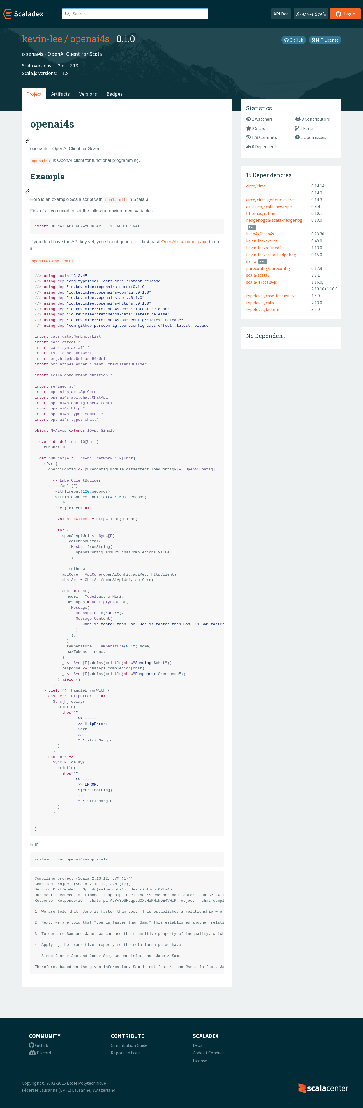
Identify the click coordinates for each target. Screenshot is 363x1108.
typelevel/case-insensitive (271, 295)
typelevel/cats (260, 302)
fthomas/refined (262, 213)
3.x (61, 65)
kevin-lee (42, 38)
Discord (40, 1053)
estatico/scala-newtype (269, 206)
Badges (114, 94)
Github (38, 1045)
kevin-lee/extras (262, 241)
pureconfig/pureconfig (268, 268)
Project (34, 94)
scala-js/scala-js (261, 282)
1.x (65, 73)
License (200, 1060)
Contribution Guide (129, 1045)
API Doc (281, 14)
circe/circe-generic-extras (270, 199)
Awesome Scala (311, 13)
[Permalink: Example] (27, 192)
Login (345, 14)
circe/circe (256, 186)
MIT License (325, 40)
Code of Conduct (208, 1053)
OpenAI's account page (184, 241)
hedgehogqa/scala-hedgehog (274, 220)
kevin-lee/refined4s (264, 247)
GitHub (293, 40)
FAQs (197, 1045)
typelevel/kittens (263, 309)
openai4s (90, 38)
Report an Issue (126, 1053)
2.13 (74, 65)
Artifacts (60, 94)
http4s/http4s (260, 234)
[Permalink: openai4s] (27, 141)
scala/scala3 (258, 275)
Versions (88, 94)
